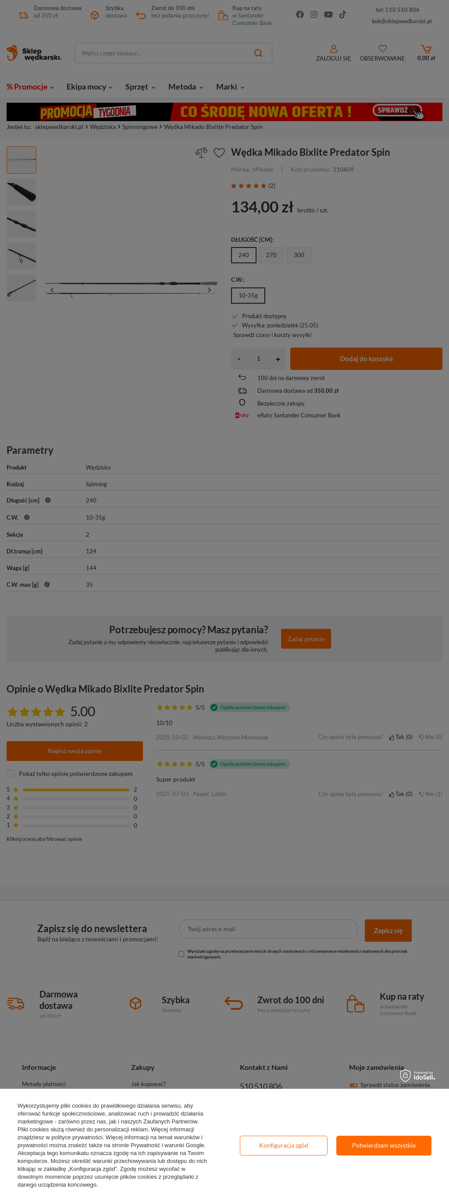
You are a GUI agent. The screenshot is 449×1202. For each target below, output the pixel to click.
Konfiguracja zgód (283, 1145)
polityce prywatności (76, 1137)
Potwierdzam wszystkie (384, 1145)
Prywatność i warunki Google (167, 1145)
